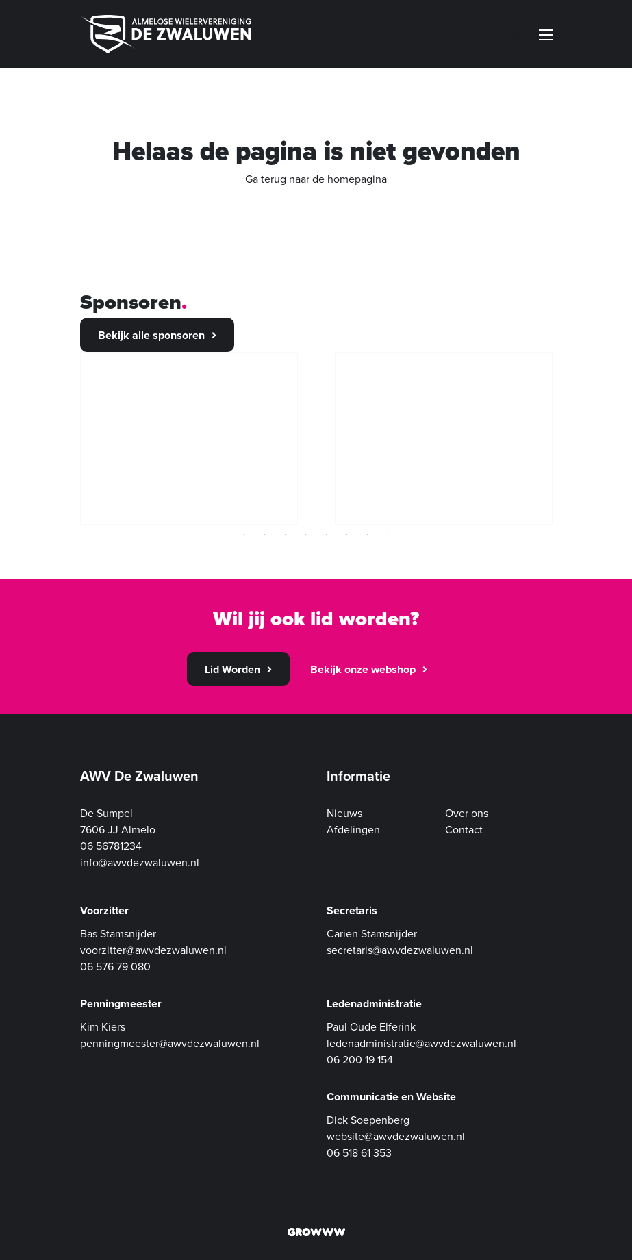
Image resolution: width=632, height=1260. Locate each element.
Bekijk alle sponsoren (151, 335)
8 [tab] (388, 535)
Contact (464, 830)
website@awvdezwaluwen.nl (396, 1137)
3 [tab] (285, 535)
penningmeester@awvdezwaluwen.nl (170, 1043)
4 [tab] (306, 535)
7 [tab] (368, 535)
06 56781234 (111, 846)
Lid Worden (232, 670)
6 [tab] (347, 535)
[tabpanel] (189, 438)
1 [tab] (244, 535)
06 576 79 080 (115, 967)
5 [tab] (326, 535)
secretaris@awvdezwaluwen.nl (400, 950)
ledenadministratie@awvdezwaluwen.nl (421, 1043)
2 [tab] (265, 535)
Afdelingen (353, 830)
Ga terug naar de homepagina (316, 179)
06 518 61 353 (359, 1153)
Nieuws (344, 813)
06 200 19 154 (360, 1060)
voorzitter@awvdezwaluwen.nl (153, 950)
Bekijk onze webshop (363, 670)
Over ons (466, 813)
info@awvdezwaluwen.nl (139, 863)
